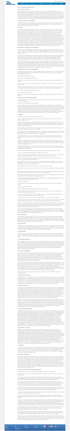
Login (64, 1)
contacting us (52, 371)
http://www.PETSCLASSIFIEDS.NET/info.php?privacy (28, 103)
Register (61, 1)
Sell (32, 3)
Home (22, 3)
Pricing (51, 3)
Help (61, 3)
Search (41, 3)
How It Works (27, 427)
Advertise (35, 427)
